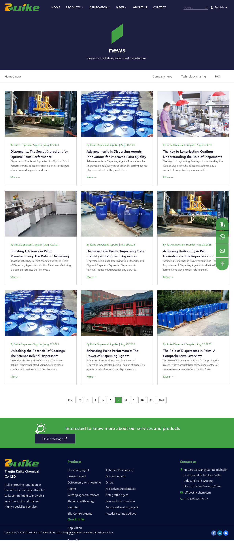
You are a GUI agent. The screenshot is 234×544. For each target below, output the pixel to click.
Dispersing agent (78, 471)
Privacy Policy (105, 533)
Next (161, 401)
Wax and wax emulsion (120, 502)
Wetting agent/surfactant (83, 496)
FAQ (217, 76)
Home (55, 7)
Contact (159, 7)
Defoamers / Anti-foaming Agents (84, 486)
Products (75, 7)
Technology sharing (193, 76)
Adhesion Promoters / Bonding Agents (119, 474)
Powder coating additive (121, 514)
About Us (140, 7)
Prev (70, 401)
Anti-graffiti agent (117, 496)
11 (151, 401)
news (121, 7)
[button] (222, 224)
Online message (55, 439)
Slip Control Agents (80, 514)
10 (142, 401)
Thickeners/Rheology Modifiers (81, 505)
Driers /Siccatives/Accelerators (121, 486)
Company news (162, 76)
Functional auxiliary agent (122, 508)
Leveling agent (77, 477)
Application (99, 7)
